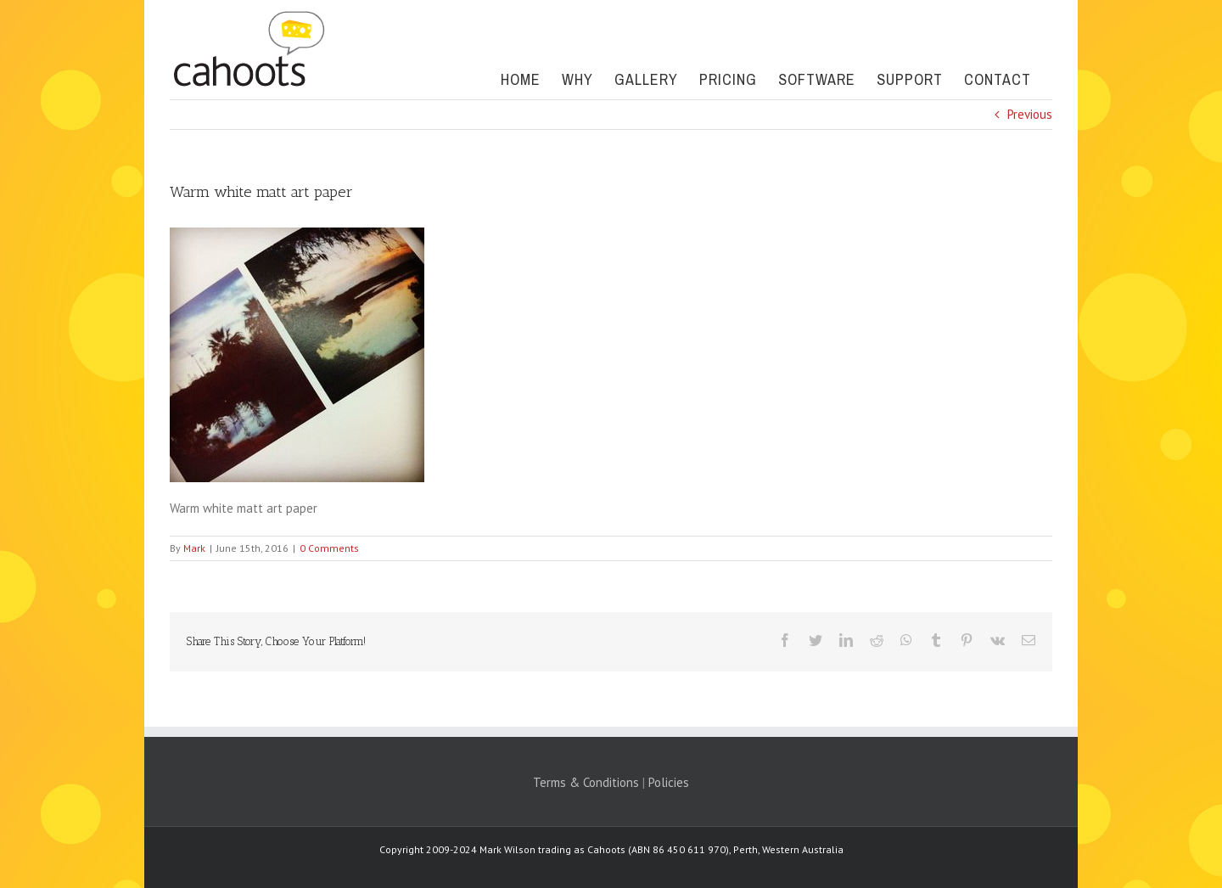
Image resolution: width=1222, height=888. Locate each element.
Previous (1029, 114)
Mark (194, 548)
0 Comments (329, 548)
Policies (668, 782)
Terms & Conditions (586, 782)
